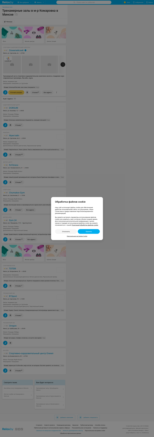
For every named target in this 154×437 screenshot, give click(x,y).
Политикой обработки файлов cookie (85, 225)
